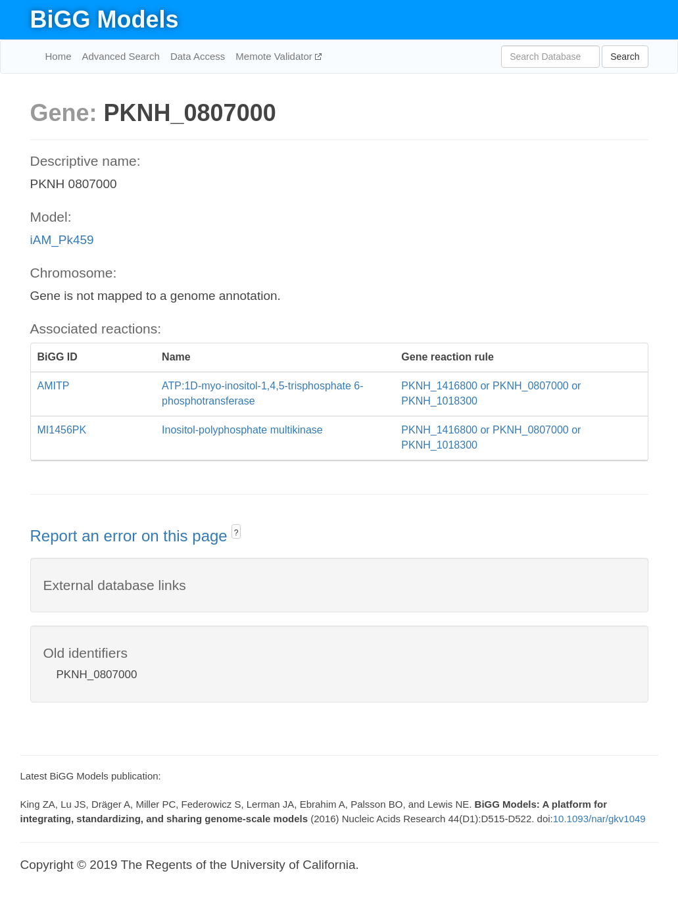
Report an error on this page (131, 536)
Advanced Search (121, 56)
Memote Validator (275, 56)
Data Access (197, 56)
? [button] (236, 532)
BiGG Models (104, 19)
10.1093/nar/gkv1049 (599, 818)
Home (58, 56)
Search (624, 56)
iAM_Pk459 (62, 240)
